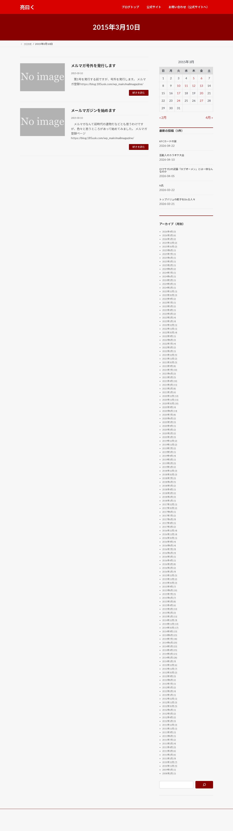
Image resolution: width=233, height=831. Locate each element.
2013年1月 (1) (169, 695)
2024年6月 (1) (169, 276)
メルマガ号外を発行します (93, 65)
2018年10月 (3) (169, 474)
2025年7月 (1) (169, 254)
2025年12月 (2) (169, 242)
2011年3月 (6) (169, 751)
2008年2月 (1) (169, 773)
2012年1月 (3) (169, 721)
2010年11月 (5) (169, 766)
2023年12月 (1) (169, 291)
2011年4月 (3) (169, 747)
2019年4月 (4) (169, 455)
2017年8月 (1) (169, 511)
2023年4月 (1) (169, 310)
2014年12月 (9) (169, 620)
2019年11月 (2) (169, 444)
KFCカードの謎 (168, 141)
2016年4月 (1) (169, 560)
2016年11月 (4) (169, 534)
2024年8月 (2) (169, 269)
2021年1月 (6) (169, 392)
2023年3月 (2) (169, 313)
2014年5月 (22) (169, 646)
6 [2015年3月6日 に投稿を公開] (201, 78)
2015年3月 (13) (169, 609)
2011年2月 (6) (169, 754)
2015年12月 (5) (169, 575)
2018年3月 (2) (169, 493)
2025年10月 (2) (169, 246)
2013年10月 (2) (169, 672)
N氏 (161, 185)
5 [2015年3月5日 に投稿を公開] (194, 78)
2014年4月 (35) (169, 650)
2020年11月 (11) (170, 399)
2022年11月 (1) (169, 328)
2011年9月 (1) (169, 732)
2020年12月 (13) (170, 396)
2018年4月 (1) (169, 489)
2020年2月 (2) (169, 433)
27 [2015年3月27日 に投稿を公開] (201, 100)
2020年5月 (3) (169, 422)
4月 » (209, 117)
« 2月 (163, 117)
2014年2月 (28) (169, 657)
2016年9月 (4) (169, 541)
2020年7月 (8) (169, 414)
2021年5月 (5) (169, 377)
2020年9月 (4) (169, 407)
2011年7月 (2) (169, 739)
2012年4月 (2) (169, 717)
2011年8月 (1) (169, 736)
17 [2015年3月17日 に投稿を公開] (178, 93)
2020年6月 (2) (169, 418)
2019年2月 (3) (169, 463)
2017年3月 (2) (169, 526)
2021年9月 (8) (169, 366)
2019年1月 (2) (169, 467)
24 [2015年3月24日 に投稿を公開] (178, 100)
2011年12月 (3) (169, 724)
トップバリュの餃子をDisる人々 (177, 199)
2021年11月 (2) (169, 358)
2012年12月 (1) (169, 698)
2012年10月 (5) (169, 706)
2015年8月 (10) (169, 590)
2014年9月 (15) (169, 631)
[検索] (204, 784)
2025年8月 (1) (169, 250)
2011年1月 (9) (169, 758)
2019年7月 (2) (169, 448)
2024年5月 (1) (169, 280)
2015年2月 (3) (169, 612)
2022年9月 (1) (169, 336)
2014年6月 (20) (169, 642)
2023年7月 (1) (169, 302)
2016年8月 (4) (169, 545)
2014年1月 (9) (169, 661)
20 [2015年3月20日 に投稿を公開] (201, 93)
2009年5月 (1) (169, 769)
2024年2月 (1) (169, 287)
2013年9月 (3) (169, 676)
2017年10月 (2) (169, 508)
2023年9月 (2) (169, 298)
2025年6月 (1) (169, 257)
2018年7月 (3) (169, 478)
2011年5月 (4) (169, 743)
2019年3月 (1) (169, 459)
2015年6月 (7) (169, 597)
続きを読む (138, 92)
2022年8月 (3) (169, 340)
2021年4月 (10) (169, 381)
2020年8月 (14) (169, 411)
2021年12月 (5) (169, 355)
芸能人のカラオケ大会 (171, 155)
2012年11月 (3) (169, 702)
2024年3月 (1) (169, 284)
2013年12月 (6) (169, 665)
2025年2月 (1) (169, 265)
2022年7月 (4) (169, 343)
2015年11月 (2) (169, 579)
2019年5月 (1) (169, 452)
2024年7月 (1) (169, 272)
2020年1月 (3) (169, 437)
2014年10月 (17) (170, 627)
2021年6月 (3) (169, 373)
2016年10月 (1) (169, 538)
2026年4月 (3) (169, 231)
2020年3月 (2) (169, 429)
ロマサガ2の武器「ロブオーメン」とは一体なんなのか (186, 170)
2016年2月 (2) (169, 568)
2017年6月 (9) (169, 519)
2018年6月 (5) (169, 482)
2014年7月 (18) (169, 639)
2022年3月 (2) (169, 347)
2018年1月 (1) (169, 500)
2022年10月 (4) (169, 332)
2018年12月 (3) (169, 470)
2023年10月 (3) (169, 295)
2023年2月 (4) (169, 317)
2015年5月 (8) (169, 601)
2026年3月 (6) (169, 235)
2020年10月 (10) (170, 403)
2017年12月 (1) (169, 504)
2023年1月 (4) (169, 321)
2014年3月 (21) (169, 653)
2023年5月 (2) (169, 306)
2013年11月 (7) (169, 668)
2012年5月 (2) (169, 713)
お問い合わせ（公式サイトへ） (84, 812)
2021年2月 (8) (169, 388)
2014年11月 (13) (170, 624)
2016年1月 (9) (169, 571)
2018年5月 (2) (169, 485)
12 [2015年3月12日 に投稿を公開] (193, 85)
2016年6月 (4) (169, 553)
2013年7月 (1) (169, 683)
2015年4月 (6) (169, 605)
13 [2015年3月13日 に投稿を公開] (201, 85)
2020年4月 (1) (169, 426)
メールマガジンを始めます (93, 110)
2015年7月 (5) (169, 594)
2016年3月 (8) (169, 564)
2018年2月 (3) (169, 497)
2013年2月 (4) (169, 691)
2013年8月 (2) (169, 680)
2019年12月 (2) (169, 440)
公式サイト (53, 812)
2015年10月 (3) (169, 582)
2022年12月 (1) (169, 325)
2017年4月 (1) (169, 523)
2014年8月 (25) (169, 635)
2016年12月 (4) (169, 530)
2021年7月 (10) (169, 369)
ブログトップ (31, 812)
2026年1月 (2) (169, 239)
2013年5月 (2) (169, 687)
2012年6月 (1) (169, 710)
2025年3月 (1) (169, 261)
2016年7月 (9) (169, 549)
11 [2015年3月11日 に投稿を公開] (186, 85)
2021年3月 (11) (169, 384)
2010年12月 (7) (169, 762)
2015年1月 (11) (169, 616)
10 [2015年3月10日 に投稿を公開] (178, 85)
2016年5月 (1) (169, 556)
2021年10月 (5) (169, 362)
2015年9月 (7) (169, 586)
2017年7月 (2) (169, 515)
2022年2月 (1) (169, 351)
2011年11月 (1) (169, 728)
